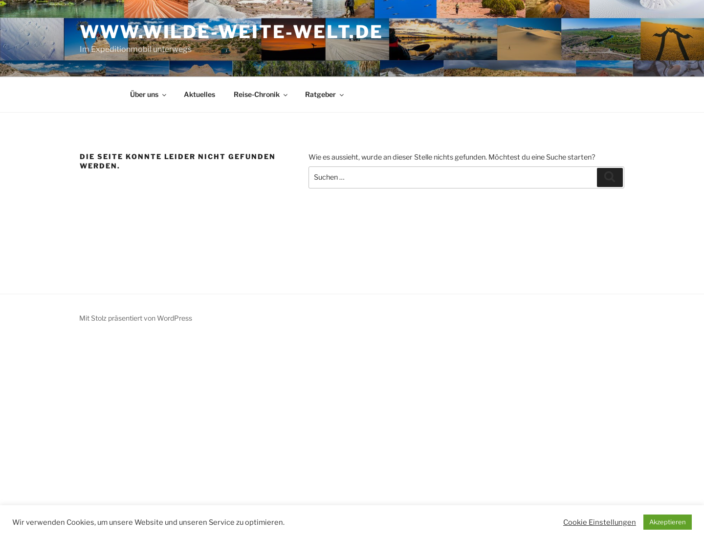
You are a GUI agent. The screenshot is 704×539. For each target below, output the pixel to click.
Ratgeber (325, 94)
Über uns (149, 94)
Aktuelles (199, 94)
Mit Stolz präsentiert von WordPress (135, 318)
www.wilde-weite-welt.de (231, 32)
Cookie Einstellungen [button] (599, 522)
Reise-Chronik (261, 94)
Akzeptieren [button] (667, 522)
